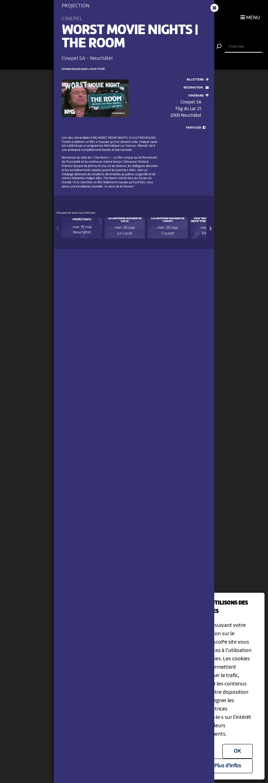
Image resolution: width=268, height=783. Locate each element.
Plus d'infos (227, 766)
